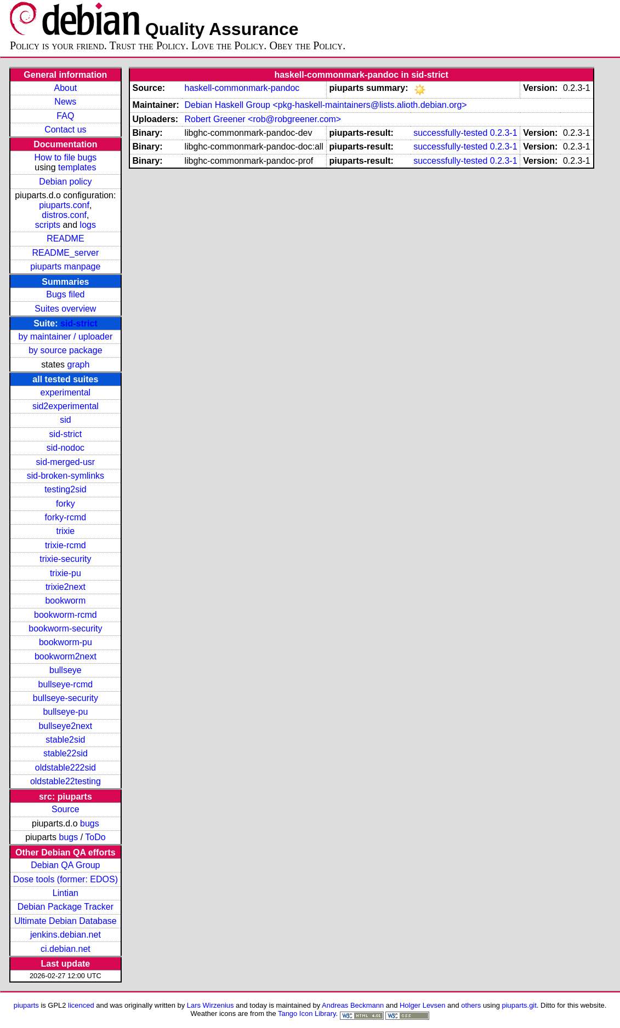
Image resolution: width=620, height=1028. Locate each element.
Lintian (65, 893)
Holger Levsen (423, 1005)
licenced (81, 1005)
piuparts (26, 1005)
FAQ (65, 115)
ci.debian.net (65, 949)
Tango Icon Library (307, 1013)
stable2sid (65, 739)
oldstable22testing (65, 781)
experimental (66, 392)
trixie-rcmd (65, 545)
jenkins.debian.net (65, 934)
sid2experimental (65, 406)
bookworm (65, 600)
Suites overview (65, 308)
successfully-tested (450, 132)
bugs (89, 823)
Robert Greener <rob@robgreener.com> (262, 119)
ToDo (95, 837)
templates (77, 167)
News (65, 101)
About (65, 88)
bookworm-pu (65, 642)
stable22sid (65, 753)
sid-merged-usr (65, 462)
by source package (65, 350)
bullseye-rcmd (65, 684)
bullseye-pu (65, 711)
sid (65, 419)
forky (65, 503)
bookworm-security (65, 628)
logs (88, 224)
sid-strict (79, 323)
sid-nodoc (65, 447)
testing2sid (65, 489)
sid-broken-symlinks (65, 475)
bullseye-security (65, 698)
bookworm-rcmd (65, 614)
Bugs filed (65, 294)
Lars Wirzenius (210, 1005)
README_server (65, 252)
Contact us (65, 129)
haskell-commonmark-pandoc (241, 88)
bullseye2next (65, 726)
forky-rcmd (66, 517)
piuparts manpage (65, 266)
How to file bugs (65, 157)
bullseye (65, 670)
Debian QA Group (65, 865)
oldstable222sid (65, 767)
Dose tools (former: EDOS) (65, 879)
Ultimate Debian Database (65, 921)
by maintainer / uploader (66, 336)
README (65, 238)
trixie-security (65, 559)
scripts (47, 224)
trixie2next (65, 586)
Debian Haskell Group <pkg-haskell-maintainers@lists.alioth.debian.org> (325, 105)
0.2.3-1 (503, 132)
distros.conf (64, 215)
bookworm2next (65, 656)
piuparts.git (519, 1005)
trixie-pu (65, 573)
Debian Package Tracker (65, 906)
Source (65, 809)
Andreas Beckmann (353, 1005)
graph (78, 364)
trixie (65, 531)
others (471, 1005)
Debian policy (65, 181)
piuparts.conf (64, 205)
